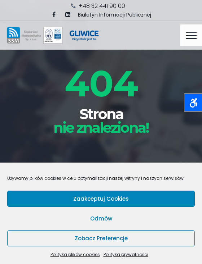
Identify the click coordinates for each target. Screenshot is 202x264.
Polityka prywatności (126, 254)
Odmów (101, 218)
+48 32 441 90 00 (102, 6)
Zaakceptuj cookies (101, 198)
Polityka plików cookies (75, 254)
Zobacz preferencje (101, 238)
